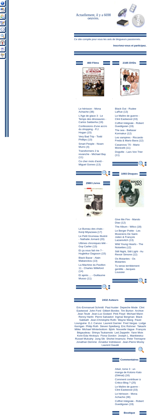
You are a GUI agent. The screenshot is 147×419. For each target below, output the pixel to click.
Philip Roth (92, 326)
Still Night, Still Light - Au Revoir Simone (129, 253)
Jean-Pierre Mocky (133, 342)
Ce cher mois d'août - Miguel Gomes (91, 163)
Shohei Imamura (116, 338)
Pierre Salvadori (104, 316)
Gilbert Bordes (111, 310)
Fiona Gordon (108, 335)
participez (140, 45)
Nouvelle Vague (125, 329)
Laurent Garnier (112, 323)
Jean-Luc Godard (101, 313)
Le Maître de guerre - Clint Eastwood (127, 117)
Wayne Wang (125, 319)
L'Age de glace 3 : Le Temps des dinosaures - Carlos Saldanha (92, 119)
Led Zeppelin (122, 332)
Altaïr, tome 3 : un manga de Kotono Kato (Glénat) (128, 372)
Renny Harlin (86, 316)
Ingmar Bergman (124, 316)
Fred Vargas (130, 323)
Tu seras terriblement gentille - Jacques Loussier (127, 269)
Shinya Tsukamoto (102, 332)
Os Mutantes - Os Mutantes (125, 260)
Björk (112, 329)
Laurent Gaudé (110, 345)
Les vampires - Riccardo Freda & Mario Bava (129, 139)
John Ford (95, 310)
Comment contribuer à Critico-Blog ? (128, 381)
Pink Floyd (119, 313)
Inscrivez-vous (122, 45)
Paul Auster (112, 307)
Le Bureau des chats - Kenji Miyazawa (91, 230)
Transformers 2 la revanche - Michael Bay (92, 152)
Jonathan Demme (86, 342)
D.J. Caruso (95, 323)
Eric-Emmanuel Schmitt (90, 307)
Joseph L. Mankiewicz (130, 335)
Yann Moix (137, 332)
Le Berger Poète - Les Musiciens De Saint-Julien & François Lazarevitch (127, 235)
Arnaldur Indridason (109, 342)
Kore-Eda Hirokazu (88, 335)
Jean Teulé (84, 313)
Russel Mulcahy (84, 338)
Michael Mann (135, 313)
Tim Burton (127, 310)
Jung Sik (100, 338)
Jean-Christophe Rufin (103, 319)
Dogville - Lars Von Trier (129, 151)
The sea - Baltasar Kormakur (125, 132)
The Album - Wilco (125, 226)
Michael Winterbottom (94, 329)
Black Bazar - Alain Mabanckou (89, 259)
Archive (139, 310)
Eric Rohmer (128, 326)
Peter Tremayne (136, 338)
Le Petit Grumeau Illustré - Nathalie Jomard (93, 238)
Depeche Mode (129, 307)
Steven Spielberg (110, 326)
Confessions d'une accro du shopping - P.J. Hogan (93, 129)
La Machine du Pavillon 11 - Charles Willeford (92, 266)
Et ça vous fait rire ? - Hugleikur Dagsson (91, 252)
